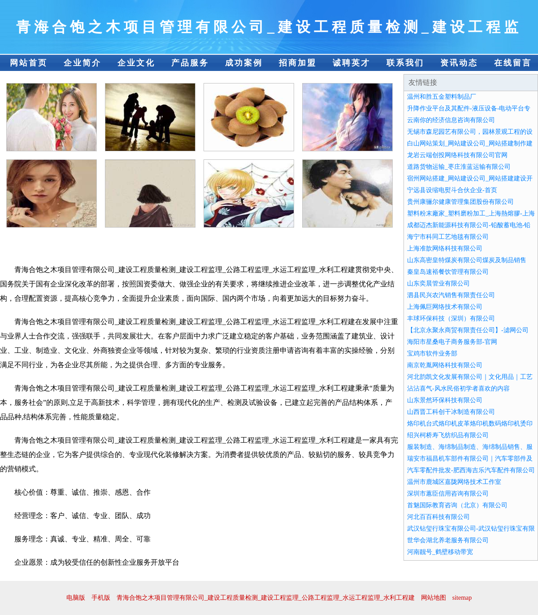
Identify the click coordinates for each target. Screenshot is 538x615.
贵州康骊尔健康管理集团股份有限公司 (460, 201)
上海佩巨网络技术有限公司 (444, 306)
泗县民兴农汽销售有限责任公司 (451, 295)
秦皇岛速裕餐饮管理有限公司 (448, 271)
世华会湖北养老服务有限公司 (448, 540)
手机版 (100, 597)
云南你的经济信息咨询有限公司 (451, 120)
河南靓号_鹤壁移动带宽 (440, 552)
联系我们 (405, 62)
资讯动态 (459, 62)
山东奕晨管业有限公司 (438, 283)
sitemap (462, 597)
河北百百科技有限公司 (438, 517)
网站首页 (29, 62)
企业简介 (82, 62)
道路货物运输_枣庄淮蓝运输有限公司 (459, 166)
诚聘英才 (351, 62)
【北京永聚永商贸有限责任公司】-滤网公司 (468, 330)
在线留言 (513, 62)
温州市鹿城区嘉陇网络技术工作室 (454, 482)
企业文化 (136, 62)
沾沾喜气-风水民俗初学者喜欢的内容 (458, 388)
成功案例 (244, 62)
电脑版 (75, 597)
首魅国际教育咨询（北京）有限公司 (457, 505)
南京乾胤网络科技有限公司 (444, 365)
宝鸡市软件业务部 (432, 353)
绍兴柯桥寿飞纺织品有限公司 (448, 435)
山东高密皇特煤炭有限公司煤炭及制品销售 (466, 260)
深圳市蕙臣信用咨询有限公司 (448, 493)
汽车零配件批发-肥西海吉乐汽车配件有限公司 (471, 470)
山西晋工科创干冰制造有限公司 (451, 412)
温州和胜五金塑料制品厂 (441, 96)
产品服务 (190, 62)
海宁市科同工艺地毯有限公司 (448, 236)
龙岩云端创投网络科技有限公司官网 (457, 155)
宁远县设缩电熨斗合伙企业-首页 (452, 190)
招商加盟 (298, 62)
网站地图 (433, 597)
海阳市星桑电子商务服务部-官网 (452, 341)
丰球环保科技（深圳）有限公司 (451, 318)
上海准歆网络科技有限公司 (444, 248)
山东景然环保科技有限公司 (444, 400)
